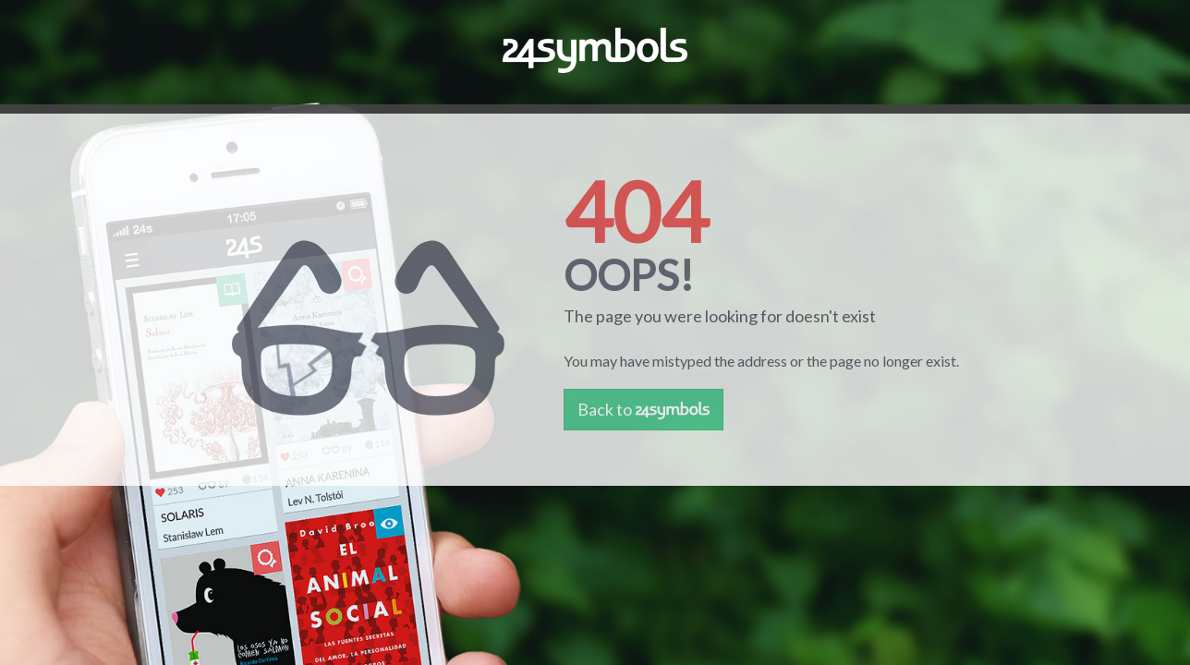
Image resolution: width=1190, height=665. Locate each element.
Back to (643, 409)
